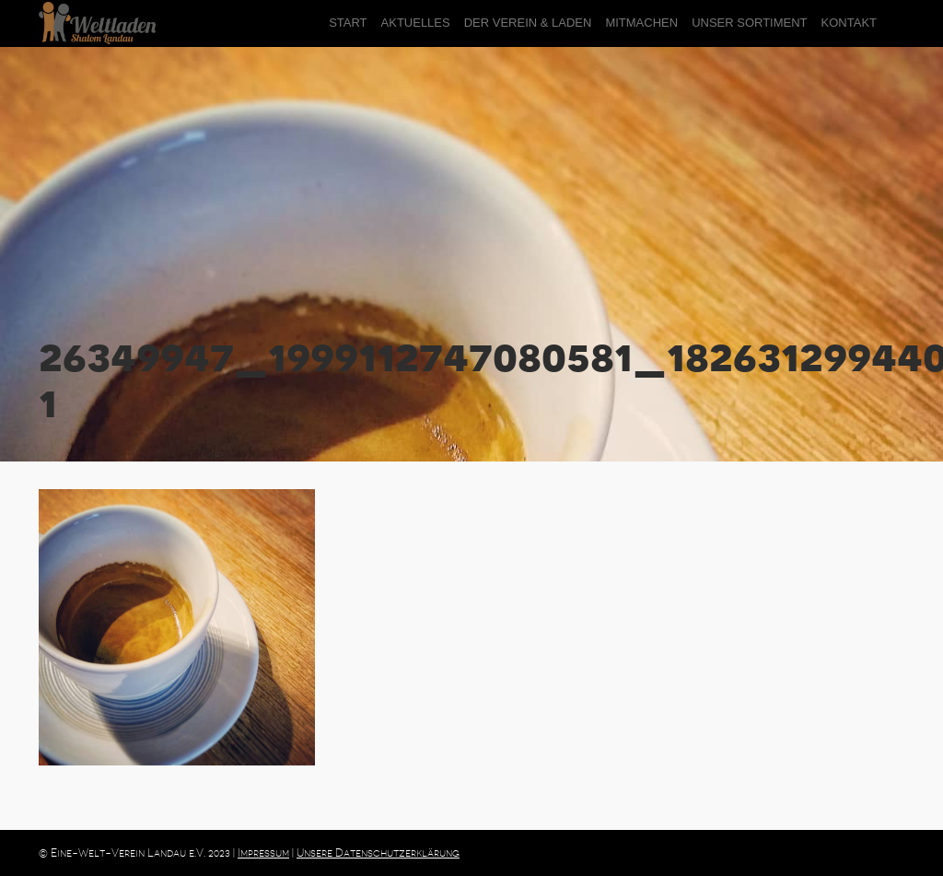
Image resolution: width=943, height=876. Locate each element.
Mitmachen (641, 22)
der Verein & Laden (528, 22)
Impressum (263, 852)
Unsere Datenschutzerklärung (378, 852)
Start (348, 22)
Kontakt (849, 22)
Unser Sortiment (749, 22)
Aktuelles (415, 22)
